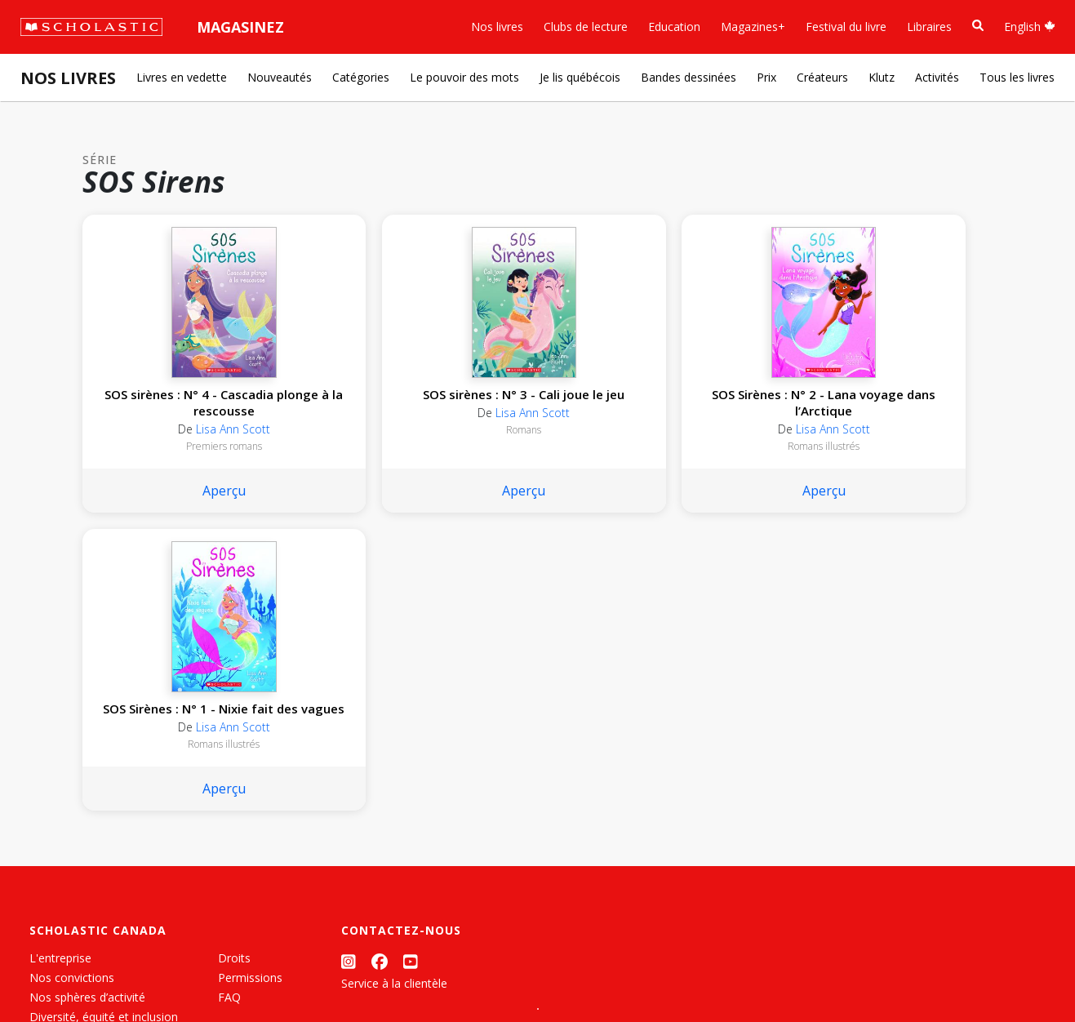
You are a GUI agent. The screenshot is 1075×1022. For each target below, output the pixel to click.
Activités (937, 77)
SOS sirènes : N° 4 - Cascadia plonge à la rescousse (166, 410)
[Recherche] (978, 25)
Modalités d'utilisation (310, 973)
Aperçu (166, 507)
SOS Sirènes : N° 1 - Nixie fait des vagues (720, 402)
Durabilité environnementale (104, 813)
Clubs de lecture (586, 26)
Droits (234, 676)
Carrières (53, 833)
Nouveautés (279, 77)
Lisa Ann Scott (175, 445)
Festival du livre (846, 26)
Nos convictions (71, 696)
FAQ (229, 715)
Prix (766, 77)
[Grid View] (522, 989)
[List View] (551, 989)
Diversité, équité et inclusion (103, 735)
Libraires (929, 26)
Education (674, 26)
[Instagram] (348, 680)
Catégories (360, 77)
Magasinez (240, 27)
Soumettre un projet (83, 852)
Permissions (250, 696)
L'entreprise (60, 676)
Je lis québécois (580, 77)
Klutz (881, 77)
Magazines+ (753, 26)
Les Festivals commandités (101, 794)
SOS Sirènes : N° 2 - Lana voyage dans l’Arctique (535, 410)
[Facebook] (379, 680)
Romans (350, 446)
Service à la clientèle (394, 701)
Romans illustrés (535, 462)
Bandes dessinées (688, 77)
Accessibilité (61, 754)
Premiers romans (166, 462)
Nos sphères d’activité (87, 715)
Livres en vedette (181, 77)
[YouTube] (410, 680)
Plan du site (60, 973)
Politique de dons (75, 774)
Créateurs (822, 77)
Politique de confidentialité (172, 973)
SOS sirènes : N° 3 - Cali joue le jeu (351, 402)
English (1029, 26)
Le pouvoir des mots (464, 77)
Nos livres (497, 26)
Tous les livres (1017, 77)
